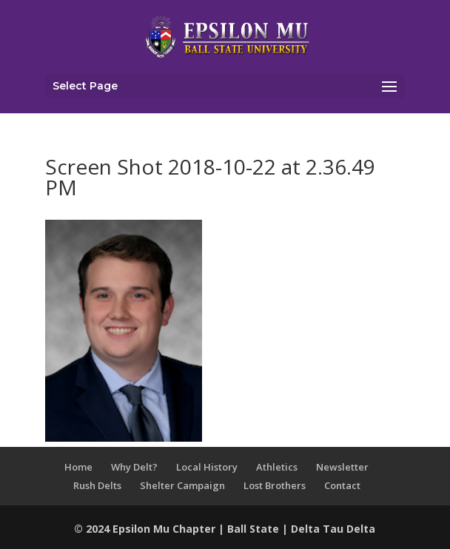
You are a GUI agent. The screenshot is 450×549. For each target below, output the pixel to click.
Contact (342, 485)
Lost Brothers (275, 485)
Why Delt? (134, 467)
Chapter (195, 529)
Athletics (277, 467)
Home (78, 467)
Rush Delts (97, 485)
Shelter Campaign (182, 485)
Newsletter (342, 467)
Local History (207, 467)
